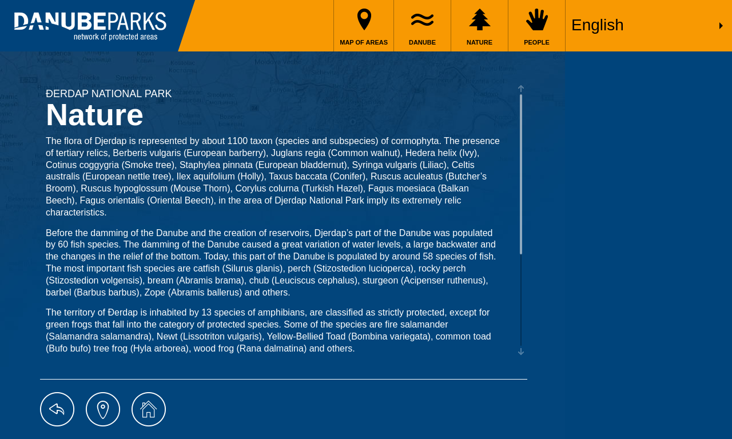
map (103, 409)
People (537, 42)
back (57, 409)
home (149, 409)
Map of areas (364, 42)
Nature (479, 42)
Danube (422, 42)
